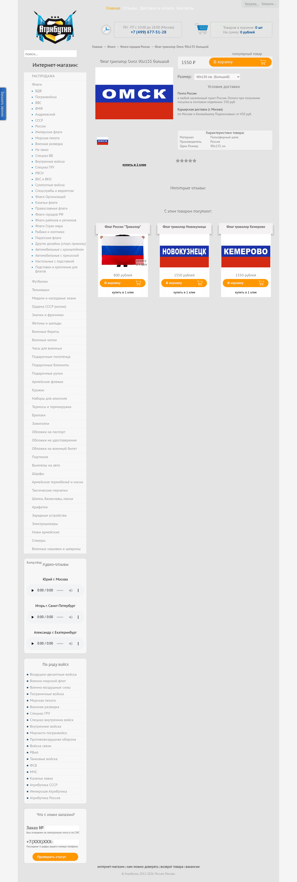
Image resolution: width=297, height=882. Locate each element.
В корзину (112, 283)
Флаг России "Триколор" (123, 226)
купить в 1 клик (134, 164)
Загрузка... (252, 4)
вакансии (192, 866)
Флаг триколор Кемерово (245, 226)
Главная (113, 8)
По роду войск (55, 664)
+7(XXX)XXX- (52, 842)
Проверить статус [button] (51, 857)
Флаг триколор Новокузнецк (184, 226)
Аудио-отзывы (55, 564)
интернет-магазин (111, 866)
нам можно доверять (142, 866)
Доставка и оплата (157, 8)
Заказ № (53, 828)
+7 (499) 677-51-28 (148, 32)
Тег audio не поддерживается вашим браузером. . (55, 590)
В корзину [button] (223, 62)
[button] (81, 53)
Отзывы (130, 8)
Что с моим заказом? (55, 814)
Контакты (185, 8)
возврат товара (172, 866)
